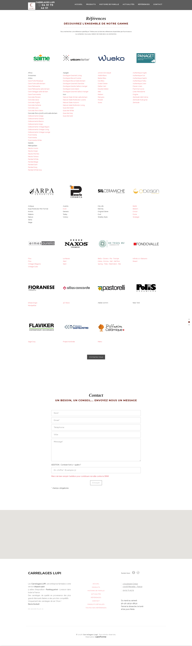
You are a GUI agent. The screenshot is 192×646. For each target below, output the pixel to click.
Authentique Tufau (139, 81)
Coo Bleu (101, 81)
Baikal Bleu (102, 78)
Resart (135, 261)
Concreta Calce (33, 100)
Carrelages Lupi (52, 4)
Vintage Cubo (33, 267)
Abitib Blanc (102, 75)
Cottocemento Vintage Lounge (39, 132)
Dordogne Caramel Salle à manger (75, 92)
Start (64, 261)
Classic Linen (137, 86)
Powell (100, 100)
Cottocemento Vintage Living (38, 129)
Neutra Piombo (33, 154)
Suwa (100, 102)
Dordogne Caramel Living (72, 75)
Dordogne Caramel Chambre (73, 83)
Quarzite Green (68, 108)
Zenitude (136, 102)
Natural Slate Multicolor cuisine (74, 100)
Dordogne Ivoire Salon (71, 89)
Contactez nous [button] (96, 357)
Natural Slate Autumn (71, 102)
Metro (100, 342)
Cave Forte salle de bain (36, 83)
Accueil (79, 6)
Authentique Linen (139, 83)
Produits (91, 6)
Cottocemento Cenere (36, 119)
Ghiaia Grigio (32, 303)
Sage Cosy (32, 342)
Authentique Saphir (140, 78)
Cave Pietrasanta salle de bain (39, 89)
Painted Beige (33, 162)
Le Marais (66, 258)
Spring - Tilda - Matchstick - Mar (109, 264)
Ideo (99, 92)
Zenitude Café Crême (140, 97)
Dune (135, 214)
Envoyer (96, 483)
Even (65, 209)
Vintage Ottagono (34, 264)
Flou (29, 258)
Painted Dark (32, 164)
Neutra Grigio (33, 151)
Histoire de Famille (109, 6)
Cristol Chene (102, 83)
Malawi (100, 94)
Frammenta (32, 135)
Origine (135, 94)
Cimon (135, 211)
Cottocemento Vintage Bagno (38, 127)
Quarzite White (68, 110)
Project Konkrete (69, 342)
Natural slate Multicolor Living (74, 105)
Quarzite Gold (68, 116)
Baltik (135, 206)
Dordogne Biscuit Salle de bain (74, 81)
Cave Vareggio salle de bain (38, 92)
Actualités (128, 6)
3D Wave (66, 303)
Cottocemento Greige (35, 116)
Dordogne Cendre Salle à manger (75, 86)
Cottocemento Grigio (35, 124)
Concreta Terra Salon (35, 110)
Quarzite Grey (68, 113)
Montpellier (32, 305)
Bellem (135, 209)
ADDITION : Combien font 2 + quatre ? (66, 465)
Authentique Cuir (139, 75)
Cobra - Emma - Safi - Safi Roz (109, 261)
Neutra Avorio (33, 148)
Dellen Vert (102, 86)
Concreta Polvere (34, 97)
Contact (157, 6)
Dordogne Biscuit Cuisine (72, 78)
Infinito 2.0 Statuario (140, 258)
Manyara (101, 97)
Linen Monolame (139, 92)
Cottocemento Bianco (36, 121)
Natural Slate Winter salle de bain (75, 97)
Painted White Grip (35, 170)
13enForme (100, 637)
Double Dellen (103, 89)
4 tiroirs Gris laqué (104, 73)
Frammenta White (35, 140)
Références (144, 6)
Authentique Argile (140, 73)
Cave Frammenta (34, 94)
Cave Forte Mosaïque (35, 81)
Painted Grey (32, 167)
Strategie (136, 217)
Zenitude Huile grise (140, 100)
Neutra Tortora (33, 156)
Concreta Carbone (34, 105)
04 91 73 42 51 (49, 7)
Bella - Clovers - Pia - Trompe (108, 258)
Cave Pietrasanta (34, 86)
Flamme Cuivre (138, 89)
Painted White (33, 159)
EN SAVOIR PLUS (35, 609)
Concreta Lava (33, 108)
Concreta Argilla (34, 102)
